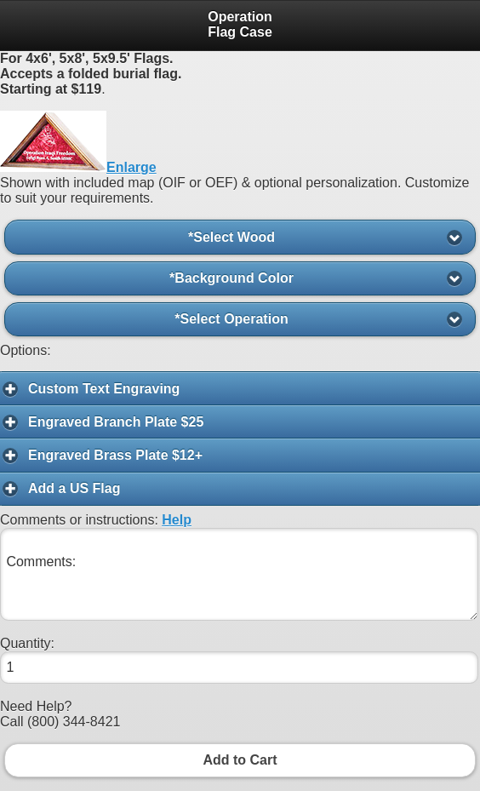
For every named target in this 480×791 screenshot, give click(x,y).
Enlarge (131, 167)
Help (176, 520)
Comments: (239, 575)
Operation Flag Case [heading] (240, 24)
